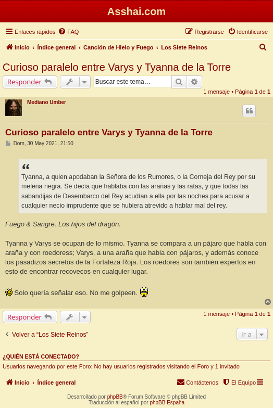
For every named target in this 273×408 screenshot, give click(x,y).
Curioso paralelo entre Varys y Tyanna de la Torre (117, 67)
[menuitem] (68, 32)
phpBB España (167, 402)
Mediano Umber (46, 102)
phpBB (115, 397)
